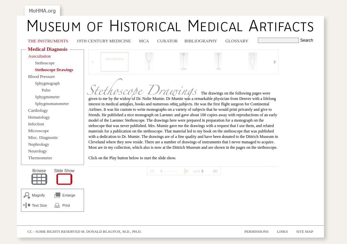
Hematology (39, 117)
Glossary (236, 40)
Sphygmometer (47, 97)
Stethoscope (45, 63)
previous (171, 171)
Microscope (38, 130)
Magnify (38, 195)
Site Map (304, 231)
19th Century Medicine (104, 40)
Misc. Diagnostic (43, 137)
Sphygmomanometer (52, 103)
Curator (167, 40)
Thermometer (40, 157)
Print (66, 205)
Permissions (256, 231)
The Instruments (48, 40)
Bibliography (200, 40)
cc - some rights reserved (53, 231)
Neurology (37, 151)
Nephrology (38, 144)
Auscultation (39, 56)
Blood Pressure (41, 76)
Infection (36, 123)
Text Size (39, 205)
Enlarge (68, 195)
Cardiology (38, 110)
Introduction (114, 59)
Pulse (46, 90)
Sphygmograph (47, 83)
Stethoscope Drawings (54, 69)
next (196, 171)
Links (282, 231)
